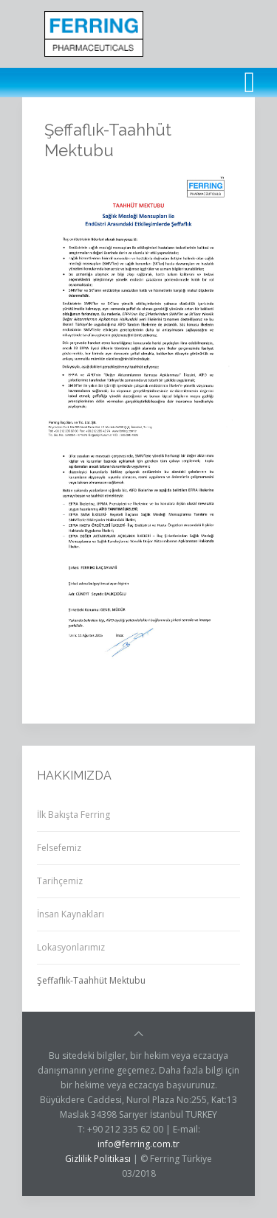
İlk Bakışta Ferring (73, 814)
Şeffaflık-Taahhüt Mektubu (91, 980)
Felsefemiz (59, 847)
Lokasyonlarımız (71, 947)
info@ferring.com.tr (138, 1144)
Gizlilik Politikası (98, 1158)
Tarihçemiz (60, 881)
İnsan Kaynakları (70, 914)
